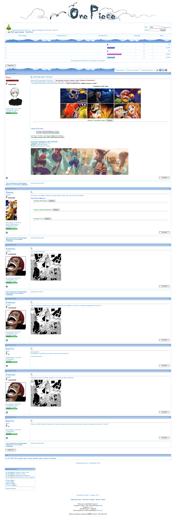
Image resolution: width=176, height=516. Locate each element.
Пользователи (103, 35)
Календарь (137, 35)
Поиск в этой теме (132, 70)
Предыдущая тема (82, 463)
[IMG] (8, 483)
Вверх (103, 499)
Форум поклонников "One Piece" (21, 30)
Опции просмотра (147, 70)
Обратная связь (76, 499)
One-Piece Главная (88, 499)
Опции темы (119, 70)
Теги (6, 455)
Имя (146, 27)
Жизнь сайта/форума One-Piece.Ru (42, 30)
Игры (161, 35)
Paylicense (99, 510)
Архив (98, 499)
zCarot (91, 507)
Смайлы (8, 482)
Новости (55, 30)
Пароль (147, 30)
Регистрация (22, 35)
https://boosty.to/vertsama (42, 146)
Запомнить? (166, 27)
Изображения (61, 35)
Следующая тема (94, 463)
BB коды (8, 480)
